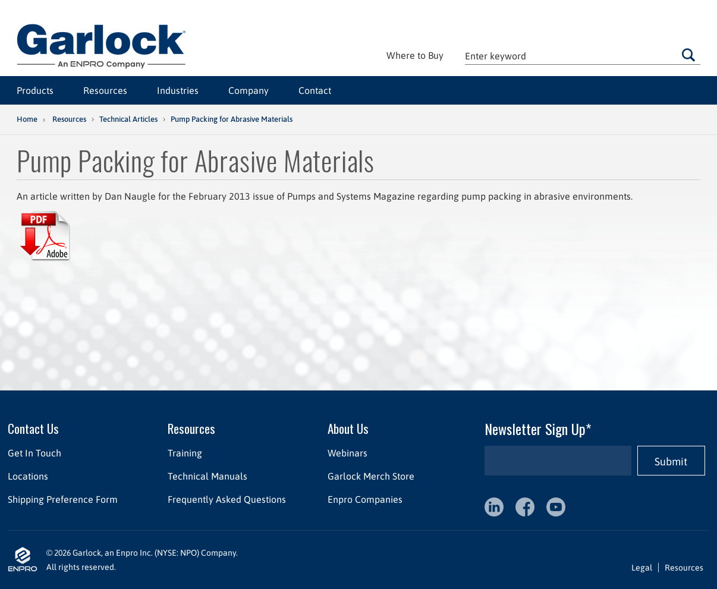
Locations (28, 476)
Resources (105, 90)
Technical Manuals (207, 476)
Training (185, 453)
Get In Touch (34, 453)
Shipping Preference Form (63, 499)
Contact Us (33, 428)
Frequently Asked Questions (227, 499)
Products (35, 90)
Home (27, 119)
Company (248, 90)
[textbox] (582, 55)
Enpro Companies (365, 499)
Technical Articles (128, 119)
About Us (348, 428)
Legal (641, 567)
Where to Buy (415, 55)
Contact (314, 90)
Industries (178, 90)
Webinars (347, 453)
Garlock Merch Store (371, 476)
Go (688, 54)
